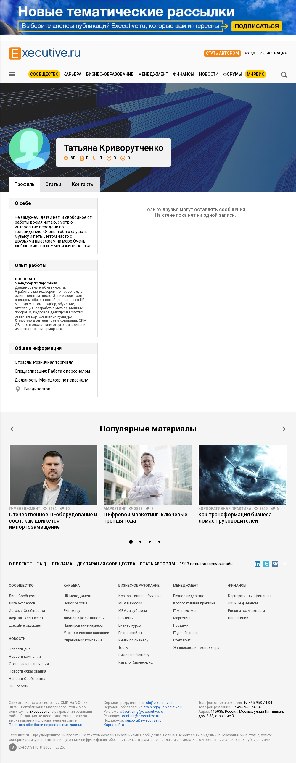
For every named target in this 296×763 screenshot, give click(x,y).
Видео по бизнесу (133, 655)
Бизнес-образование (109, 74)
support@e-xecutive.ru (143, 720)
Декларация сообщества (106, 564)
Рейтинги (126, 618)
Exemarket (182, 640)
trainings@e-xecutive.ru (164, 707)
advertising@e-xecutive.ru (141, 711)
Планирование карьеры (83, 625)
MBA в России (130, 603)
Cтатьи (53, 184)
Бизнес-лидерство (188, 596)
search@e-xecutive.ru (157, 703)
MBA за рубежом (132, 611)
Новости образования (27, 671)
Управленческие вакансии (86, 633)
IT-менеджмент (24, 509)
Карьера (72, 74)
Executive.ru (40, 711)
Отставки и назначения (29, 664)
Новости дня (19, 649)
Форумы (232, 74)
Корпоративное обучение (140, 596)
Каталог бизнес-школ (136, 662)
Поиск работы (75, 603)
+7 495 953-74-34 (258, 703)
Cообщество (21, 585)
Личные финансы (243, 603)
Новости (208, 74)
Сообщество (44, 74)
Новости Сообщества (27, 679)
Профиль (24, 184)
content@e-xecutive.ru (140, 716)
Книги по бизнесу (133, 640)
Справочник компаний (83, 640)
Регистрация (273, 53)
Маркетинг (115, 509)
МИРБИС (255, 74)
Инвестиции (238, 618)
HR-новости (18, 686)
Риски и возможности (246, 611)
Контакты (83, 184)
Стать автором (222, 53)
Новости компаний (25, 656)
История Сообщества (27, 611)
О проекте (20, 564)
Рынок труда (74, 611)
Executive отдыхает (25, 625)
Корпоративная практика (224, 509)
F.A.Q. (41, 564)
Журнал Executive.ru (26, 618)
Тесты (123, 648)
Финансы (183, 74)
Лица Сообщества (24, 596)
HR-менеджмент (77, 596)
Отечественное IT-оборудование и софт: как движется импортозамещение (53, 520)
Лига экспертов (22, 603)
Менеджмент (153, 74)
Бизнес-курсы (129, 625)
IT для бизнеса (186, 633)
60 (69, 158)
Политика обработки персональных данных (46, 725)
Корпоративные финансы (249, 596)
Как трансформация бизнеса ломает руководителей (235, 517)
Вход (250, 53)
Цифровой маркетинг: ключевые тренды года (145, 517)
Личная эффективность (84, 618)
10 (67, 509)
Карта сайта (114, 725)
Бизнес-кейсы (130, 633)
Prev (12, 429)
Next (284, 429)
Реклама (62, 564)
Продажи (181, 625)
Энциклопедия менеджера (196, 648)
